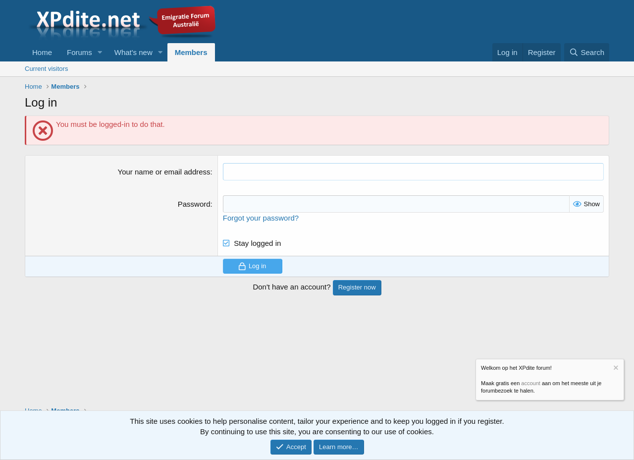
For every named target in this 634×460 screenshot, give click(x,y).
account (530, 383)
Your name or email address (164, 172)
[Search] (586, 52)
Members (191, 52)
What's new (133, 52)
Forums (79, 52)
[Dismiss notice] (615, 369)
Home (42, 52)
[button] (100, 52)
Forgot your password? (261, 218)
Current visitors (46, 68)
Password (194, 204)
